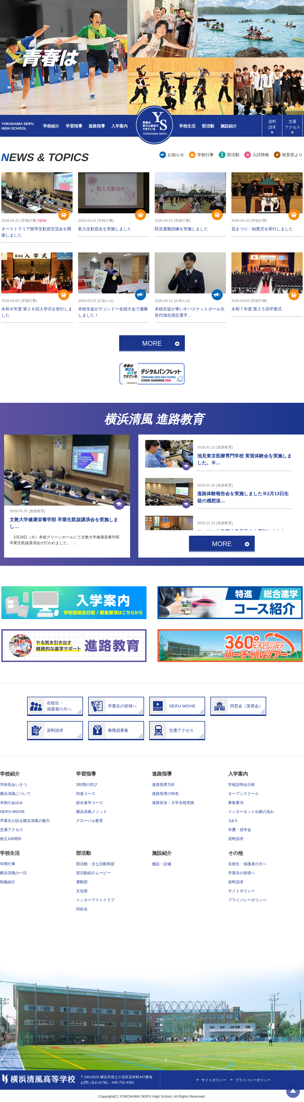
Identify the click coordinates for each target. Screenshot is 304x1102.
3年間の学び (86, 784)
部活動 (208, 126)
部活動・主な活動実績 (95, 864)
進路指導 (96, 126)
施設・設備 (161, 864)
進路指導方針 (163, 784)
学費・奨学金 (239, 829)
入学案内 (119, 126)
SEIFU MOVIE (12, 811)
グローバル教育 (89, 820)
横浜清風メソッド (91, 811)
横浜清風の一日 (13, 873)
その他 (235, 853)
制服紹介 (7, 882)
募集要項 (235, 802)
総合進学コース (89, 802)
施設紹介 (228, 126)
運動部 (82, 882)
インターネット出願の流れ (251, 811)
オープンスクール (243, 793)
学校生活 (187, 126)
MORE (152, 343)
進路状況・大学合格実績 (173, 802)
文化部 (82, 891)
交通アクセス (11, 829)
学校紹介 (51, 126)
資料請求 (272, 124)
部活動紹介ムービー (93, 873)
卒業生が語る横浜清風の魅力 (25, 820)
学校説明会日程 (241, 784)
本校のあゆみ (11, 802)
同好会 (82, 909)
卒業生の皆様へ (241, 873)
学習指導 (74, 126)
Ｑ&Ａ (233, 820)
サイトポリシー (241, 891)
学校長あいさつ (13, 784)
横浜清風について (15, 793)
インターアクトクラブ (95, 900)
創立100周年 (11, 838)
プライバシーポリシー (247, 900)
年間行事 (7, 864)
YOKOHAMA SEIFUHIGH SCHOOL (17, 126)
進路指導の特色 (165, 793)
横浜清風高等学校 (154, 125)
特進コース (85, 793)
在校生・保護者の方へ (247, 864)
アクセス (292, 124)
